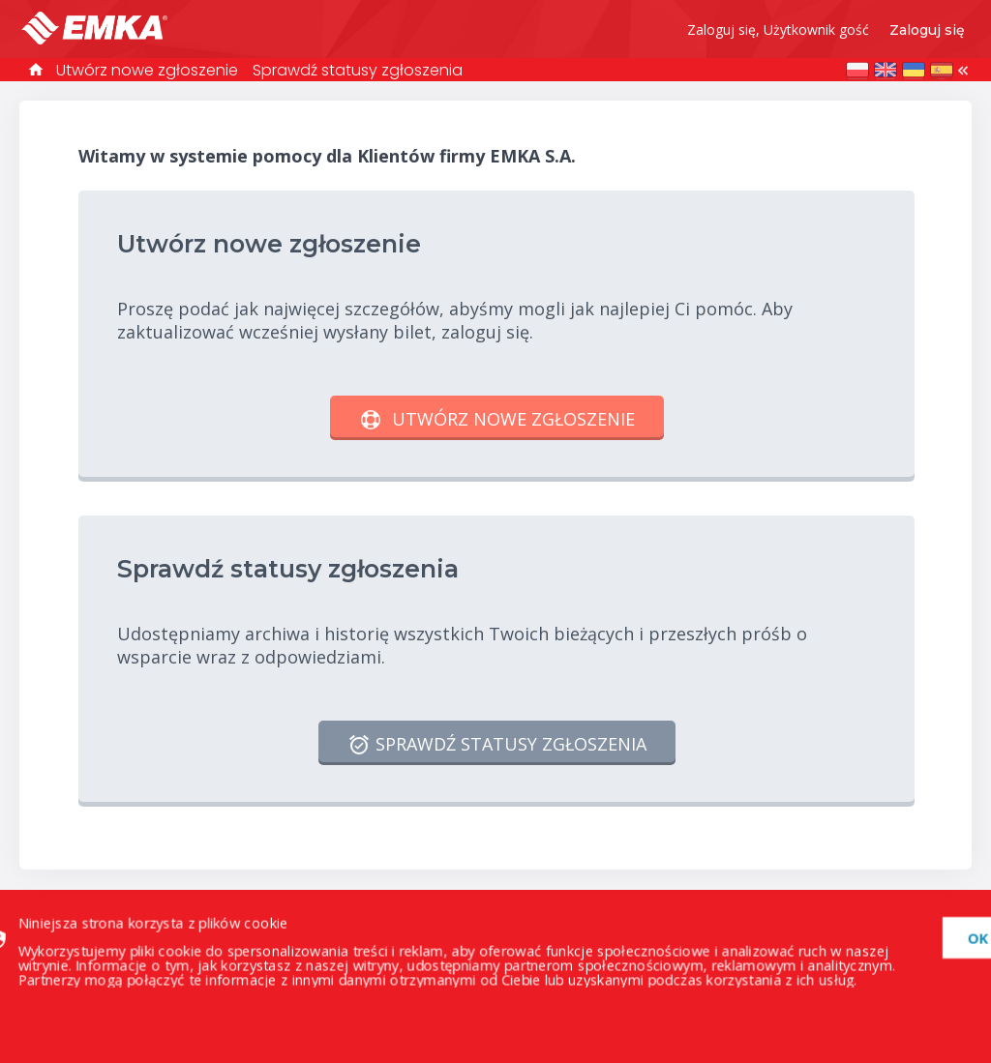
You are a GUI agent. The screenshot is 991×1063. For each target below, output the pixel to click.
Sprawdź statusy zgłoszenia (358, 70)
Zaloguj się (927, 30)
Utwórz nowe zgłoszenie (147, 70)
